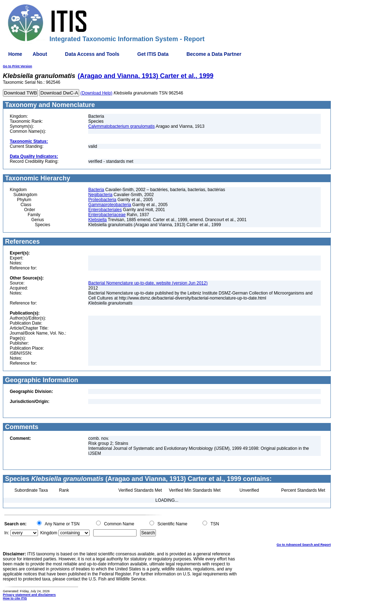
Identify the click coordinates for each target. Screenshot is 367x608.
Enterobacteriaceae (106, 214)
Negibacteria (100, 194)
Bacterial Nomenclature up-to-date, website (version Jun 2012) (148, 283)
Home (15, 54)
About (40, 54)
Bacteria (96, 189)
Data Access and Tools (92, 54)
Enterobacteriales (104, 209)
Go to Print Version (17, 66)
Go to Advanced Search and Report (304, 544)
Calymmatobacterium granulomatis (121, 126)
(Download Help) (96, 93)
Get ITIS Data (152, 54)
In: (6, 532)
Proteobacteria (102, 199)
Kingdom (48, 532)
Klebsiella (97, 219)
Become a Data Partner (213, 54)
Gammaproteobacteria (109, 204)
